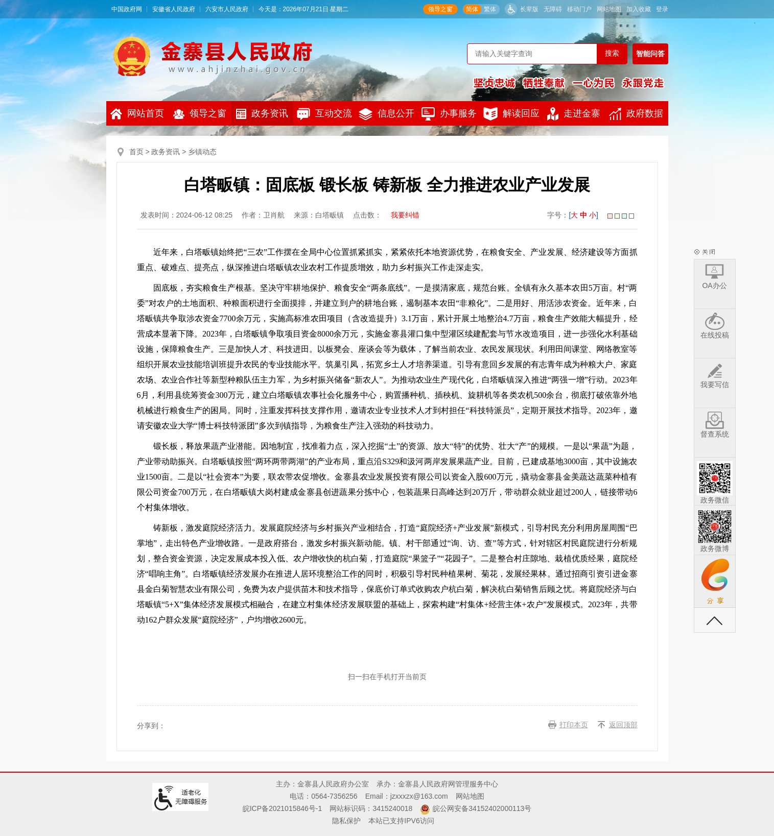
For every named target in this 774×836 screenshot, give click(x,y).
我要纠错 (405, 215)
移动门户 (579, 9)
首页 (136, 152)
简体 (472, 9)
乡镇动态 (202, 152)
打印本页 (573, 725)
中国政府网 (126, 9)
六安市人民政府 (226, 9)
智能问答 (650, 54)
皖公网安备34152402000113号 (482, 808)
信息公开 (386, 114)
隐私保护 (346, 821)
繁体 (490, 9)
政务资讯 (262, 113)
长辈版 (529, 9)
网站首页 (137, 114)
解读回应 (511, 114)
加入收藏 (638, 9)
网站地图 (609, 9)
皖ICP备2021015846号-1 (282, 808)
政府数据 (636, 114)
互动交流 (324, 114)
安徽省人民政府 (173, 9)
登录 (662, 9)
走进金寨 (573, 114)
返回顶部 (623, 725)
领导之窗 (440, 9)
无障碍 (553, 9)
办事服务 (449, 114)
